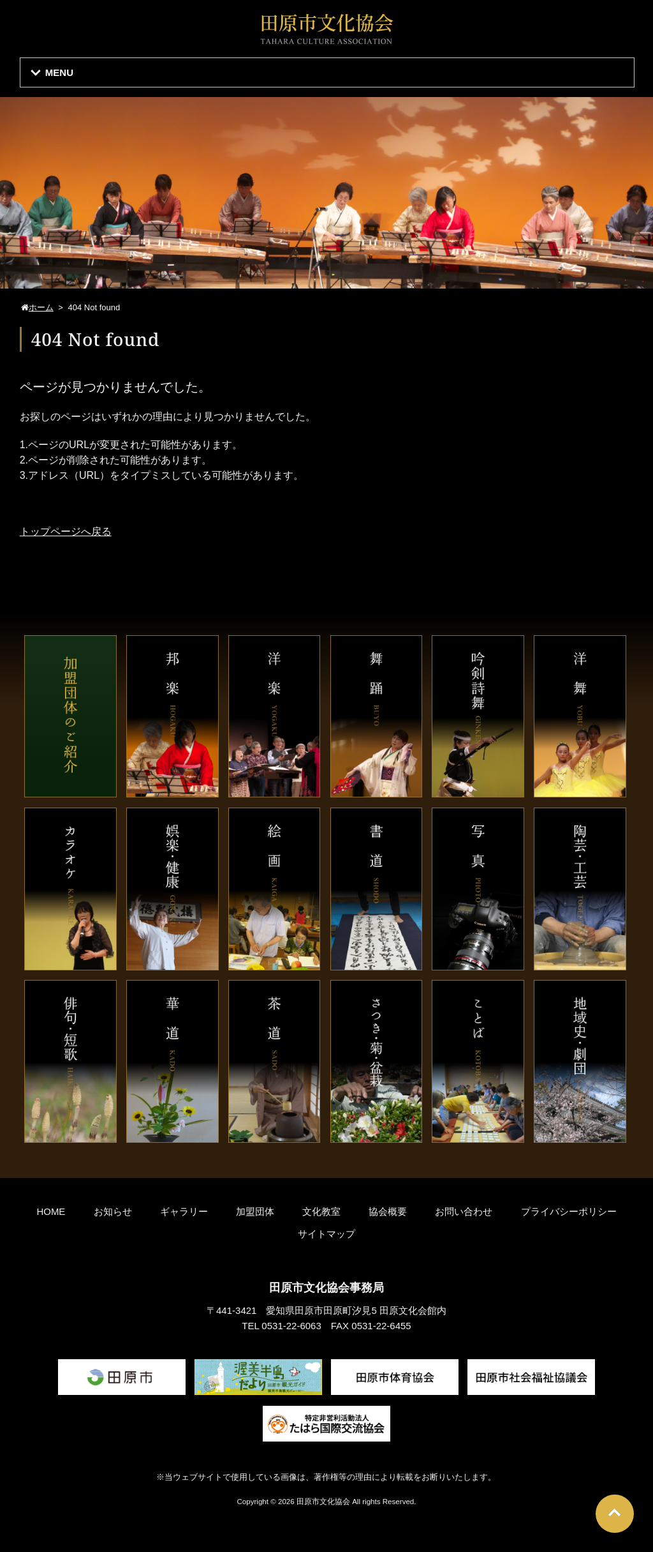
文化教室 (321, 1211)
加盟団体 (255, 1211)
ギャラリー (184, 1211)
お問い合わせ (463, 1211)
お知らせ (113, 1211)
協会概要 (388, 1211)
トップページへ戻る (66, 531)
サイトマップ (326, 1233)
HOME (50, 1211)
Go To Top (615, 1514)
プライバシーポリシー (569, 1211)
